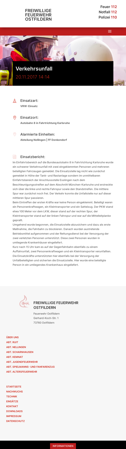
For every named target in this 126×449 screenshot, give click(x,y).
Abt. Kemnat (14, 357)
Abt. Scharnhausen (19, 352)
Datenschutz (15, 421)
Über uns (12, 337)
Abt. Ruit (12, 342)
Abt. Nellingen (16, 347)
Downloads (14, 411)
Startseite (13, 386)
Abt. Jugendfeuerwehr (22, 361)
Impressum (13, 416)
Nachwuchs (14, 391)
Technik (11, 396)
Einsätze (12, 401)
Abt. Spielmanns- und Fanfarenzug (30, 366)
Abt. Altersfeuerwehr (21, 371)
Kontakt (12, 406)
